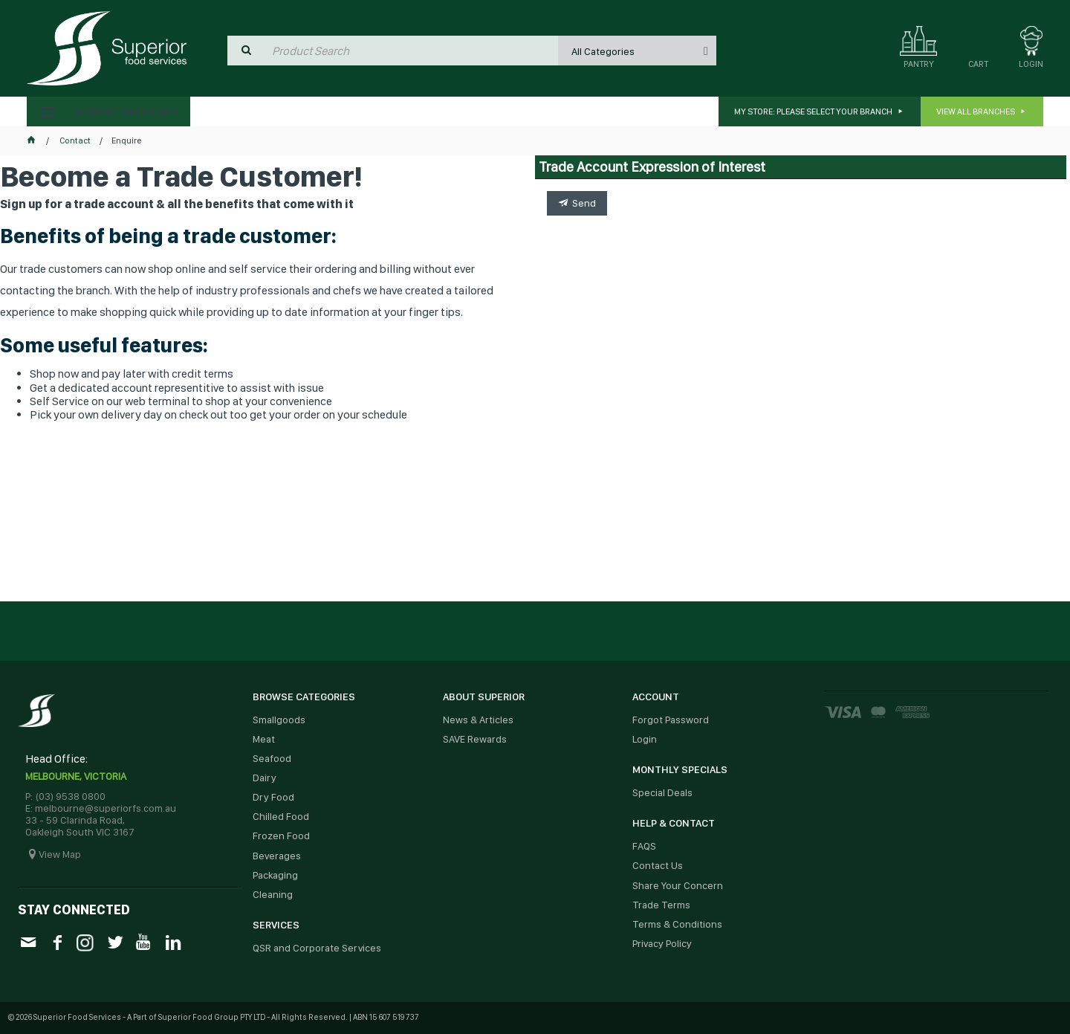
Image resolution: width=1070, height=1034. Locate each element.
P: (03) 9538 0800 (65, 796)
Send (584, 203)
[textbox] (411, 50)
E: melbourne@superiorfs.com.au (100, 808)
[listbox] (637, 50)
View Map (60, 854)
